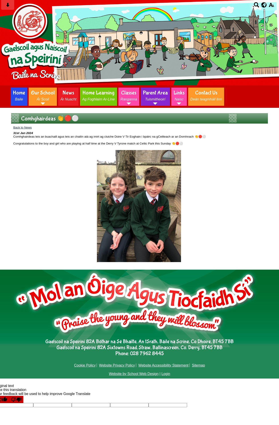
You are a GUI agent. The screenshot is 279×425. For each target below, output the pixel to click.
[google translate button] (264, 5)
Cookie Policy (85, 365)
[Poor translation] (16, 399)
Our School (43, 95)
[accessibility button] (271, 6)
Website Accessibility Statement (163, 365)
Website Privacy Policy (117, 365)
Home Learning (98, 95)
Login (165, 374)
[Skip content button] (7, 6)
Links (179, 95)
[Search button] (256, 6)
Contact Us (206, 95)
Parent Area (155, 95)
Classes (129, 95)
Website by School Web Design (134, 374)
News (68, 95)
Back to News (22, 127)
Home (19, 95)
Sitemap (198, 365)
